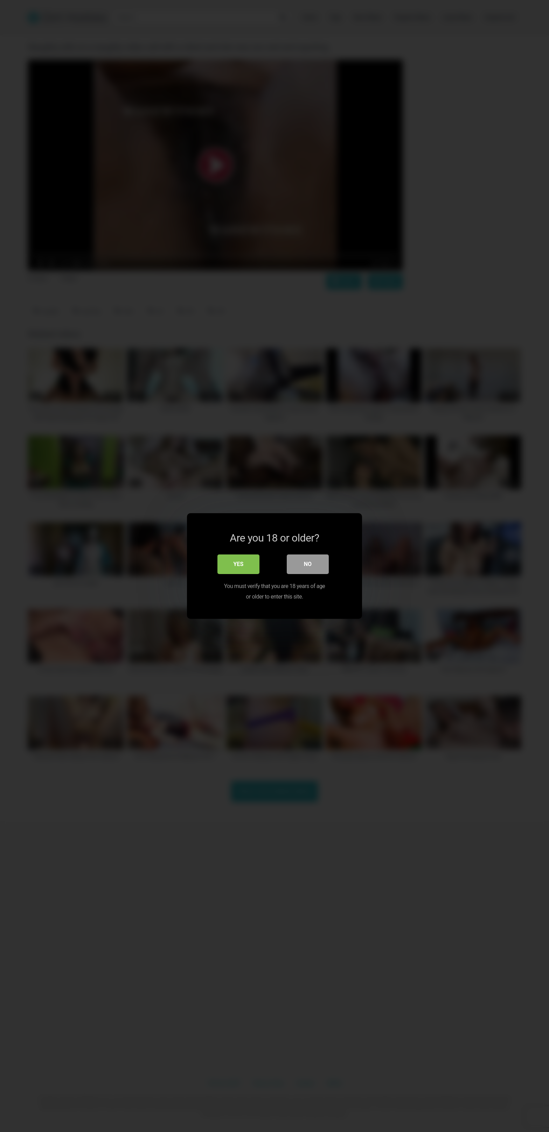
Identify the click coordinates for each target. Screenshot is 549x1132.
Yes (239, 564)
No (308, 564)
